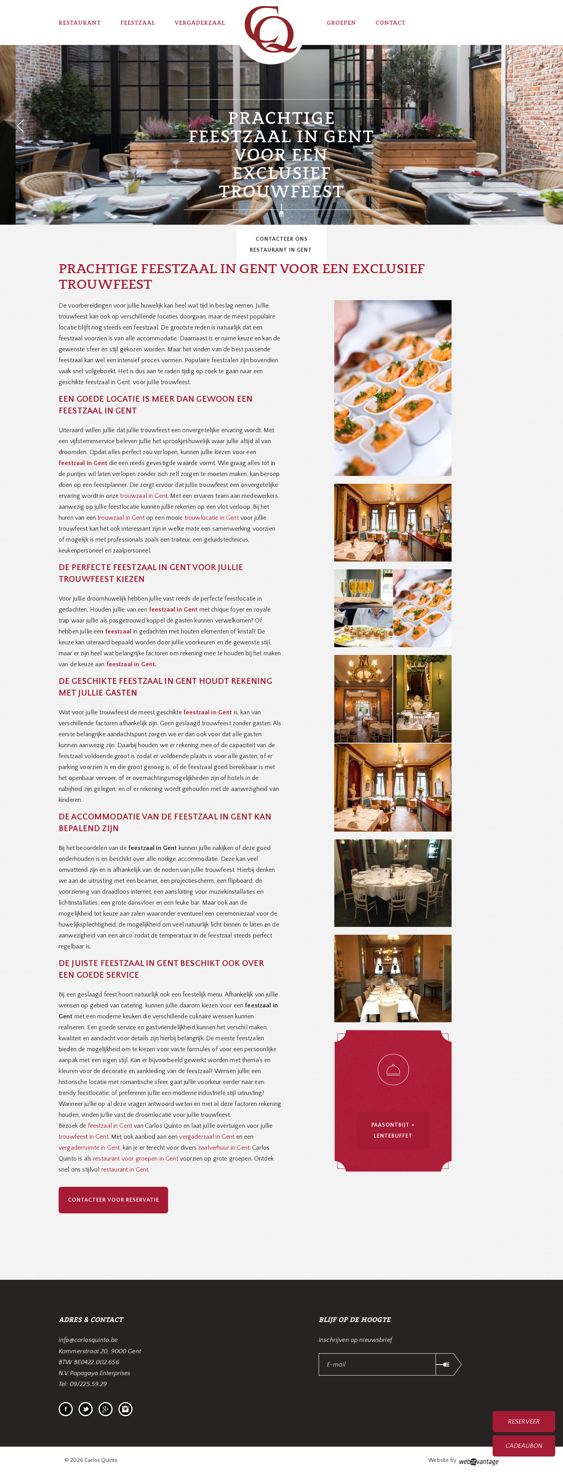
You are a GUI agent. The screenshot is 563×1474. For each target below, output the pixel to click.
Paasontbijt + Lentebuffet (393, 1130)
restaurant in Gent (125, 1169)
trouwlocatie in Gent (212, 517)
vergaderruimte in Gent (89, 1147)
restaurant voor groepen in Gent (135, 1158)
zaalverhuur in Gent (223, 1147)
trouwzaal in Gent (143, 495)
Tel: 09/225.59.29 (83, 1384)
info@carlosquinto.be (88, 1339)
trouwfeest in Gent (83, 1136)
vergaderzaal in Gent (206, 1136)
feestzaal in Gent (130, 664)
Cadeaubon (524, 1445)
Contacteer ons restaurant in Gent (282, 244)
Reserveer (524, 1421)
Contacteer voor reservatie (113, 1200)
